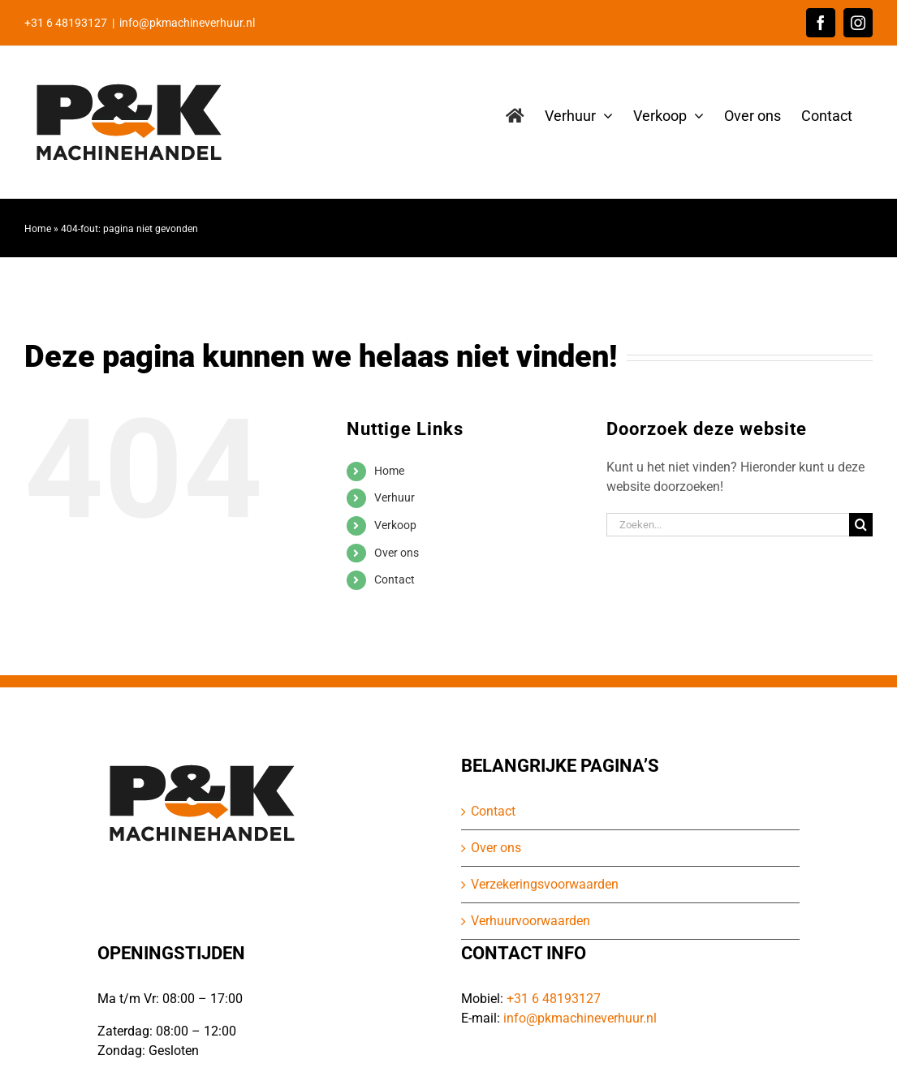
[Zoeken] (861, 524)
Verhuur (394, 497)
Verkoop (395, 525)
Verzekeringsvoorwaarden (545, 884)
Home (37, 229)
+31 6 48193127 (554, 998)
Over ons (396, 552)
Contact (394, 579)
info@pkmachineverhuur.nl (187, 22)
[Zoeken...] (727, 524)
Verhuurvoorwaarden (530, 920)
